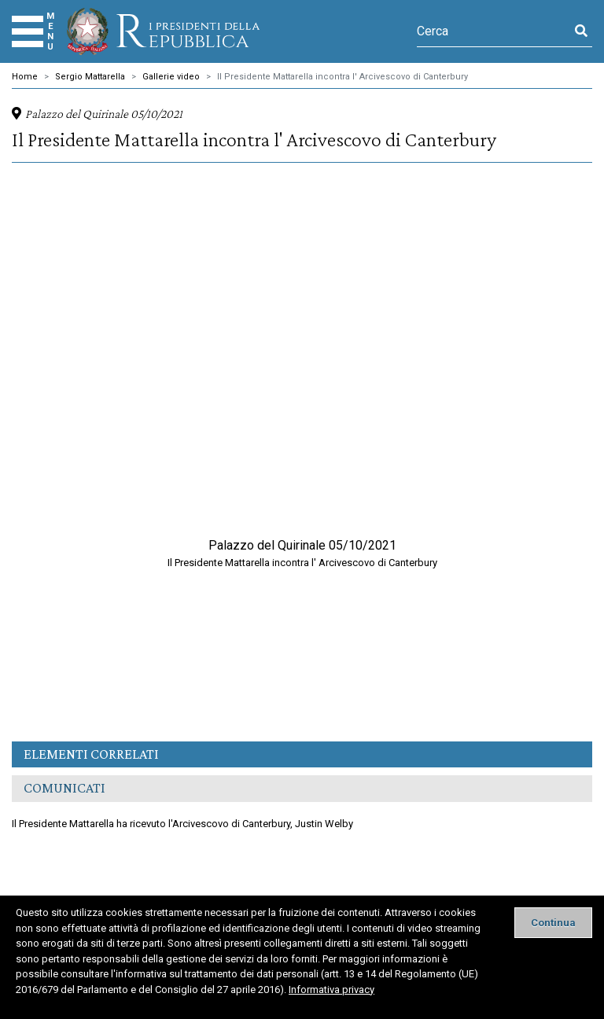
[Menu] (27, 31)
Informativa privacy (331, 989)
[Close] (553, 922)
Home (25, 77)
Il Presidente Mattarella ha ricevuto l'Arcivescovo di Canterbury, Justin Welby (182, 824)
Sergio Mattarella (90, 77)
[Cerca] (493, 31)
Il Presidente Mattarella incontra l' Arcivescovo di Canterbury (342, 77)
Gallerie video (171, 77)
